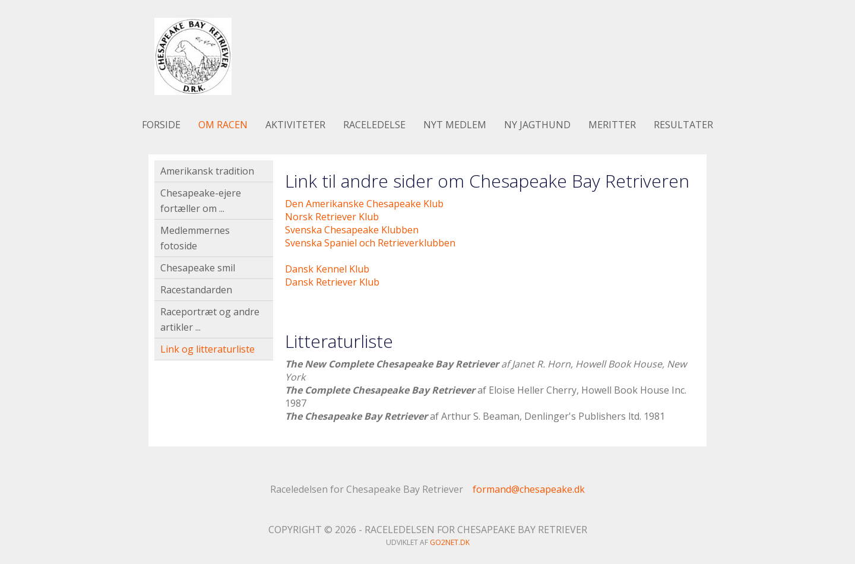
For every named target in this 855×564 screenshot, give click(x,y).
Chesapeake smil (197, 267)
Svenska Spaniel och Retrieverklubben (370, 242)
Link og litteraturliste (207, 349)
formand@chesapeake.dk (529, 489)
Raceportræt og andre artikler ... (209, 319)
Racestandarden (196, 289)
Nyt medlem (454, 124)
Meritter (612, 124)
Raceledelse (374, 124)
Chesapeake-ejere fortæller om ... (200, 200)
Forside (161, 124)
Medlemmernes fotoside (195, 238)
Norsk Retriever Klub (332, 216)
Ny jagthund (537, 124)
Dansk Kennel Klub (327, 268)
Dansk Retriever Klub (332, 282)
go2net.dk (450, 542)
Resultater (683, 124)
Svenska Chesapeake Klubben (352, 229)
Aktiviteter (295, 124)
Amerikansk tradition (207, 171)
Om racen (223, 124)
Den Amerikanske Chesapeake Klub (364, 203)
